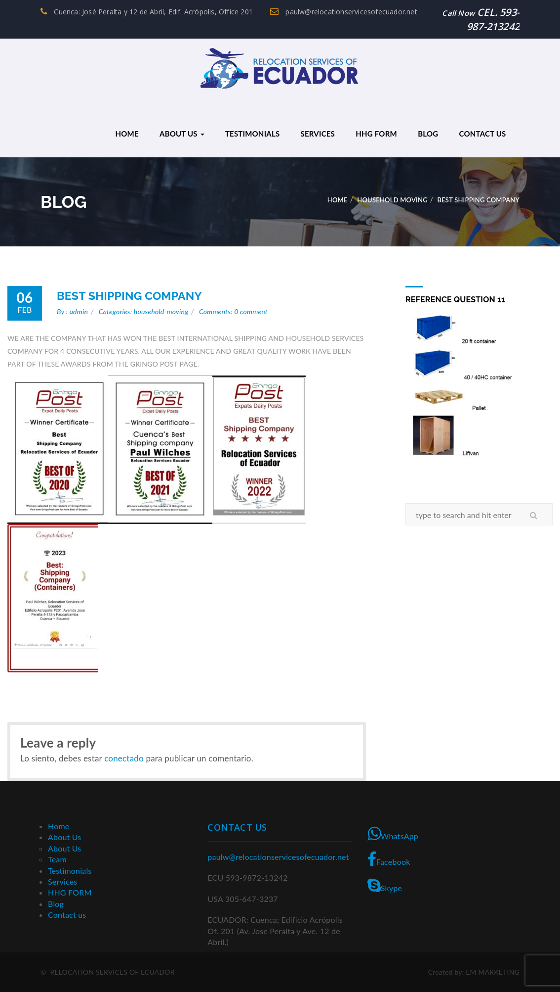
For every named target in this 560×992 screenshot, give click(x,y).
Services (318, 133)
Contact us (482, 133)
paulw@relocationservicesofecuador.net (343, 11)
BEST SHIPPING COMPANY (129, 295)
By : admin (72, 311)
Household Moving (392, 200)
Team (57, 859)
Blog (428, 133)
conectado (124, 758)
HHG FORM (376, 133)
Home (126, 133)
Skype (384, 886)
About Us (182, 133)
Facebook (388, 859)
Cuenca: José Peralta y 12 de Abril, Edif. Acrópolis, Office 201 (146, 11)
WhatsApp (392, 834)
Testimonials (252, 133)
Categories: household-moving (143, 311)
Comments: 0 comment (233, 311)
